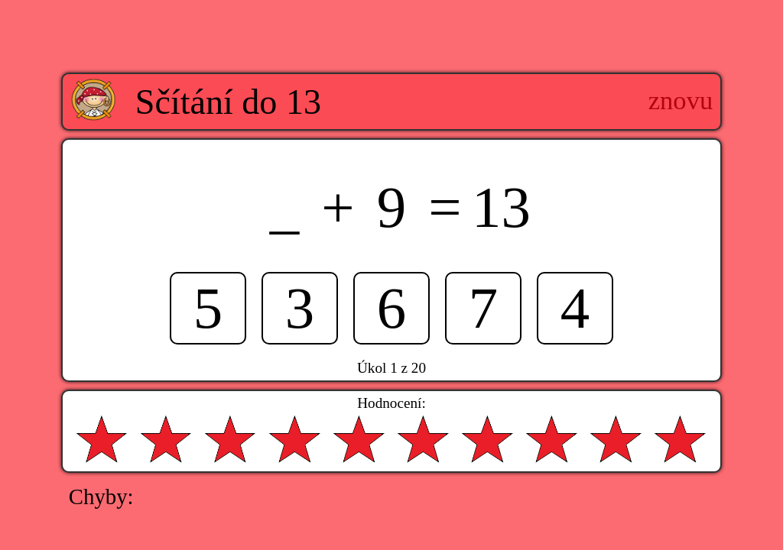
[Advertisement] (391, 25)
